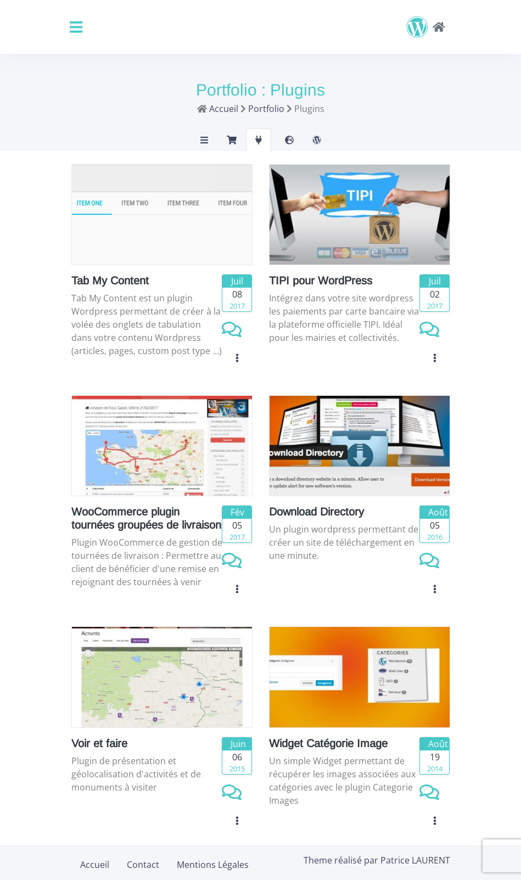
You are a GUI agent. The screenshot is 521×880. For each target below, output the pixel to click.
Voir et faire (99, 743)
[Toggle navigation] (76, 27)
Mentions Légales (213, 865)
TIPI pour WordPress (320, 280)
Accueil (94, 865)
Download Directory (316, 512)
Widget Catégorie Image (328, 743)
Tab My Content (110, 280)
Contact (143, 865)
